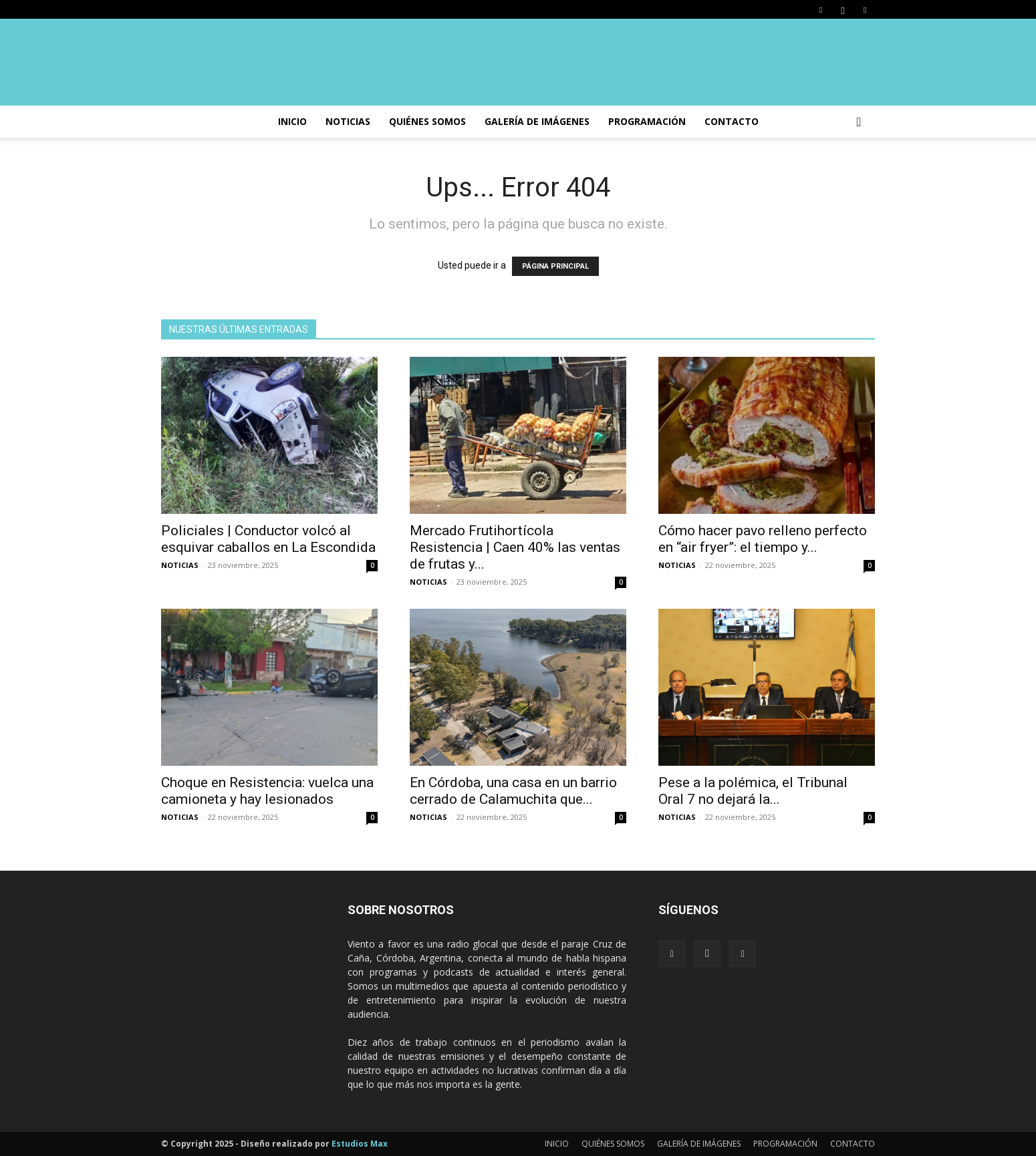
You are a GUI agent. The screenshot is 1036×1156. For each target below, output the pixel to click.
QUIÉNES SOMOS (612, 1143)
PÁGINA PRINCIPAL (555, 266)
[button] (859, 122)
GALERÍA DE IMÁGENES (537, 121)
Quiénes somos (427, 121)
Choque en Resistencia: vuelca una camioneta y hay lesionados (267, 790)
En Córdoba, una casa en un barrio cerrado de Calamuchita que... (513, 790)
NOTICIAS (348, 121)
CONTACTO (731, 121)
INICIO (292, 121)
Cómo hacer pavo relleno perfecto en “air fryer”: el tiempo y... (762, 539)
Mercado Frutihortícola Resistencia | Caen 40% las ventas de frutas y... (515, 547)
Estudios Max (360, 1143)
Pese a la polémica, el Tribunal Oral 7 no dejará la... (753, 790)
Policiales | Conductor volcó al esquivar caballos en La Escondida (268, 539)
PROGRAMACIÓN (647, 121)
